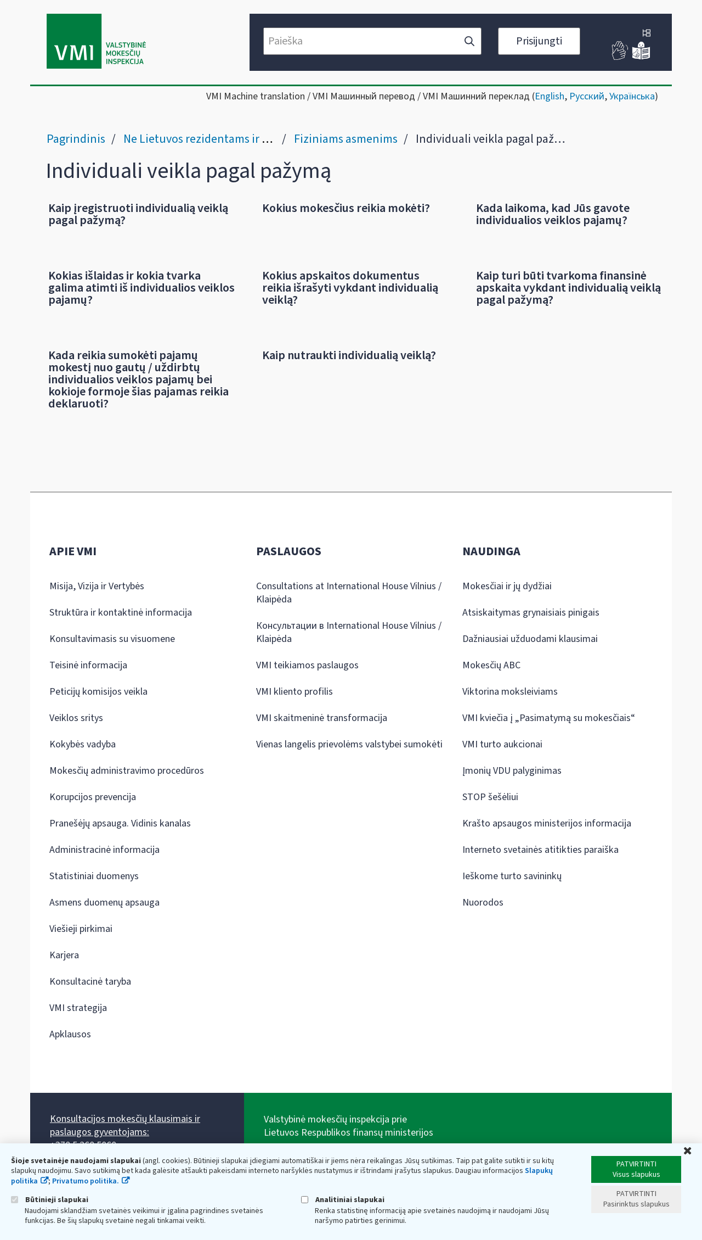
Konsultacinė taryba (90, 981)
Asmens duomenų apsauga (104, 902)
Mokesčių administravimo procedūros (126, 771)
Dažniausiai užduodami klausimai (530, 639)
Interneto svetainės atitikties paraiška (540, 850)
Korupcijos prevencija (92, 797)
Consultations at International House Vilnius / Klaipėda (348, 592)
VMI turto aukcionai (502, 744)
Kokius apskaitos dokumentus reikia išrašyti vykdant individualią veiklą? (350, 288)
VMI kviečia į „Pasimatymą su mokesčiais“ (548, 718)
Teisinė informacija (88, 665)
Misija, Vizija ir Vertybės (96, 586)
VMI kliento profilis (294, 692)
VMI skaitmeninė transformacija (321, 718)
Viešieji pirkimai (80, 929)
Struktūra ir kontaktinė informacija (120, 612)
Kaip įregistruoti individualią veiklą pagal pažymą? (138, 214)
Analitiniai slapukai (342, 1199)
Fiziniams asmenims (346, 139)
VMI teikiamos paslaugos (307, 665)
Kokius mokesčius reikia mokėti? (346, 208)
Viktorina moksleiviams (510, 692)
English (549, 96)
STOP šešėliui (490, 797)
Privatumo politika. (85, 1181)
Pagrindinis (76, 139)
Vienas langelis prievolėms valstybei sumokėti (349, 744)
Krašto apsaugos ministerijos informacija (546, 823)
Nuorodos (482, 902)
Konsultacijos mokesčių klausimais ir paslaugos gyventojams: (125, 1125)
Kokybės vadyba (82, 744)
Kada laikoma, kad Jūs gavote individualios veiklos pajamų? (553, 214)
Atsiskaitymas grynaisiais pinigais (530, 612)
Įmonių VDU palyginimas (512, 771)
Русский (586, 96)
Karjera (64, 955)
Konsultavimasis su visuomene (112, 639)
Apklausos (70, 1034)
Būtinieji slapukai (49, 1199)
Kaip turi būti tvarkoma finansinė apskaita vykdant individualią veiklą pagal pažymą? (568, 288)
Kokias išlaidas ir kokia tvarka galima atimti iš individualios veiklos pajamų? (141, 288)
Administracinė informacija (104, 850)
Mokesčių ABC (491, 665)
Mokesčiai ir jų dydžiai (507, 586)
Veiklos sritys (76, 718)
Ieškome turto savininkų (512, 876)
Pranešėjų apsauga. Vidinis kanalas (120, 823)
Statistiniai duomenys (94, 876)
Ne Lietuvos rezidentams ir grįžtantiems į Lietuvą (248, 139)
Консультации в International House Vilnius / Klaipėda (348, 632)
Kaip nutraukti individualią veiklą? (349, 355)
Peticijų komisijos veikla (98, 692)
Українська (632, 96)
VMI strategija (78, 1008)
